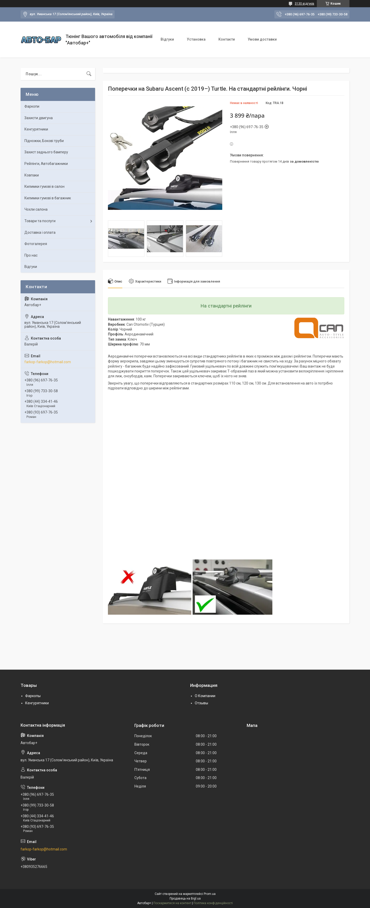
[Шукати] (89, 74)
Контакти (226, 39)
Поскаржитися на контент (172, 903)
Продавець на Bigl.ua (185, 898)
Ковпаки (31, 175)
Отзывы (201, 703)
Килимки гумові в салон (44, 186)
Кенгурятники (36, 129)
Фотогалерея (35, 244)
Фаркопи (31, 106)
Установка (196, 39)
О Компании (205, 696)
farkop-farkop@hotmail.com (47, 362)
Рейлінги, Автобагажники (46, 164)
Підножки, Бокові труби (44, 141)
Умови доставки (262, 39)
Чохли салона (36, 209)
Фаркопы (33, 696)
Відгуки (167, 39)
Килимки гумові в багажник (47, 198)
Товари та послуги (39, 221)
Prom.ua (210, 894)
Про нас (31, 255)
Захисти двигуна (38, 118)
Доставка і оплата (39, 232)
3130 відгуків (304, 3)
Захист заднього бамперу (46, 152)
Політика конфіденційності (213, 903)
